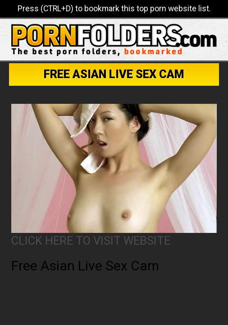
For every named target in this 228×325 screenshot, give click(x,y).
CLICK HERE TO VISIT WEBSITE (90, 240)
